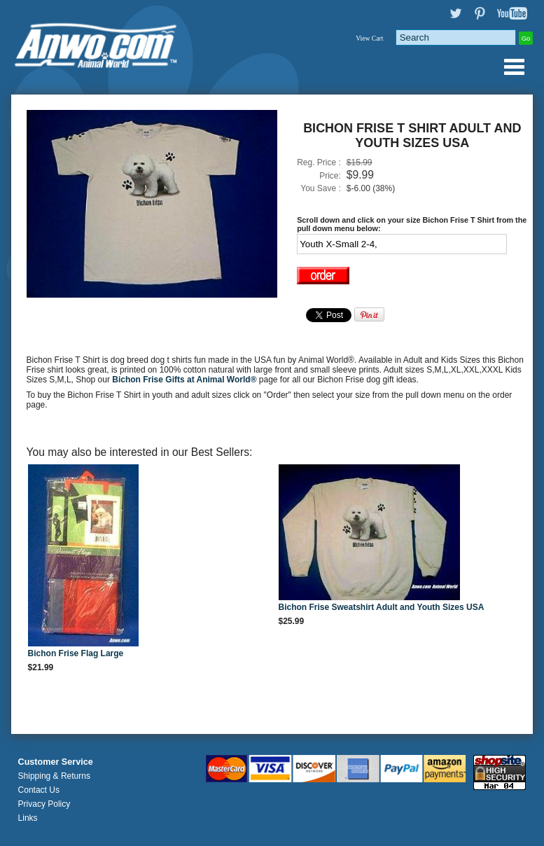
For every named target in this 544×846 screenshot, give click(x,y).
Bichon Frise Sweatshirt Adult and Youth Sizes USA (381, 607)
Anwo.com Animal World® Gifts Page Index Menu (514, 66)
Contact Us (39, 790)
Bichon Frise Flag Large (76, 653)
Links (28, 818)
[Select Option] (402, 244)
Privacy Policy (44, 804)
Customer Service (55, 762)
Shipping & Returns (54, 776)
